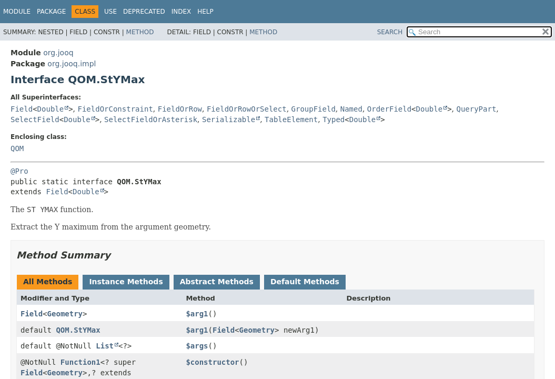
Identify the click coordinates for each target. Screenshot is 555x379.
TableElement (291, 119)
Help (205, 11)
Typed (333, 119)
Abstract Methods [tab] (217, 281)
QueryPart (476, 109)
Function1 (80, 362)
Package (51, 11)
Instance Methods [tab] (126, 281)
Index (181, 11)
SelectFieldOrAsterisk (150, 119)
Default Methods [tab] (304, 281)
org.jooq (58, 52)
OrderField (389, 109)
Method (140, 32)
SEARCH (390, 32)
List (105, 346)
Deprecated (144, 11)
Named (351, 109)
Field (22, 109)
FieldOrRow (180, 109)
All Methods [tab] (47, 281)
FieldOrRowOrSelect (247, 109)
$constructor (212, 362)
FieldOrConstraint (115, 109)
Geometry (65, 314)
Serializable (228, 119)
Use (110, 11)
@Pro (19, 171)
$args (197, 346)
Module (17, 11)
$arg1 (197, 314)
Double (50, 109)
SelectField (35, 119)
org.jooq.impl (71, 63)
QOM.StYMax (78, 330)
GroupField (313, 109)
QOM (17, 148)
